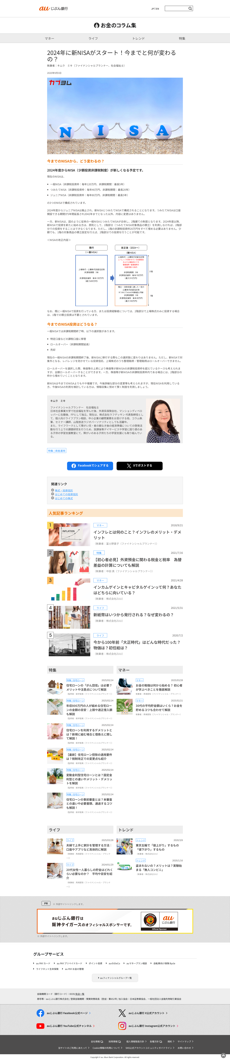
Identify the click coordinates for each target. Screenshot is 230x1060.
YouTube (69, 1026)
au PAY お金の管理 (74, 969)
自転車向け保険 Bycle (164, 963)
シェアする (90, 466)
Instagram (152, 1026)
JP (152, 8)
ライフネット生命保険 (47, 969)
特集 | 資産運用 (56, 451)
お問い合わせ (184, 1047)
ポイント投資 (95, 963)
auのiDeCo (114, 963)
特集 (182, 38)
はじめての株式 (64, 498)
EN (157, 8)
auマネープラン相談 (136, 963)
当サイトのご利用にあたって (72, 1047)
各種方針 (156, 1041)
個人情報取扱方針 (135, 1041)
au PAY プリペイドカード (69, 963)
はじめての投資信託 (66, 494)
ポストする (139, 466)
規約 (170, 1041)
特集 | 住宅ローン (75, 680)
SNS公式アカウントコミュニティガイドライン (149, 1047)
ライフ (93, 38)
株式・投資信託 (64, 490)
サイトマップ (184, 1041)
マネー (49, 38)
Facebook (67, 1013)
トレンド (138, 38)
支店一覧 (79, 993)
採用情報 (115, 1041)
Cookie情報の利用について (106, 1047)
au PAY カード (43, 963)
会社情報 (97, 1041)
